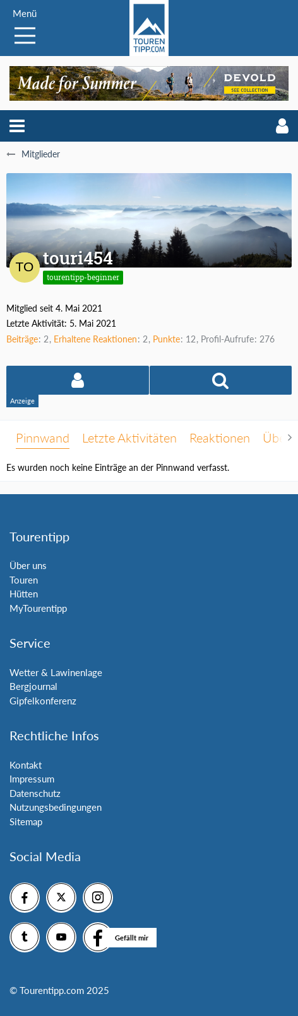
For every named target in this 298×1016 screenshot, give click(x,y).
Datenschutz (35, 793)
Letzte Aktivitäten (129, 437)
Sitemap (25, 821)
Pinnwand (42, 437)
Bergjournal (33, 686)
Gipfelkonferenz (42, 700)
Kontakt (25, 764)
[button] (17, 126)
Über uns (28, 565)
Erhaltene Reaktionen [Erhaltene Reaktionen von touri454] (95, 339)
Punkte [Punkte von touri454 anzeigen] (166, 339)
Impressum (31, 778)
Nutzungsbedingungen (55, 807)
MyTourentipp (38, 608)
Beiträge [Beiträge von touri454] (22, 339)
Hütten (23, 593)
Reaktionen (219, 437)
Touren (23, 579)
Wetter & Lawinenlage (55, 672)
